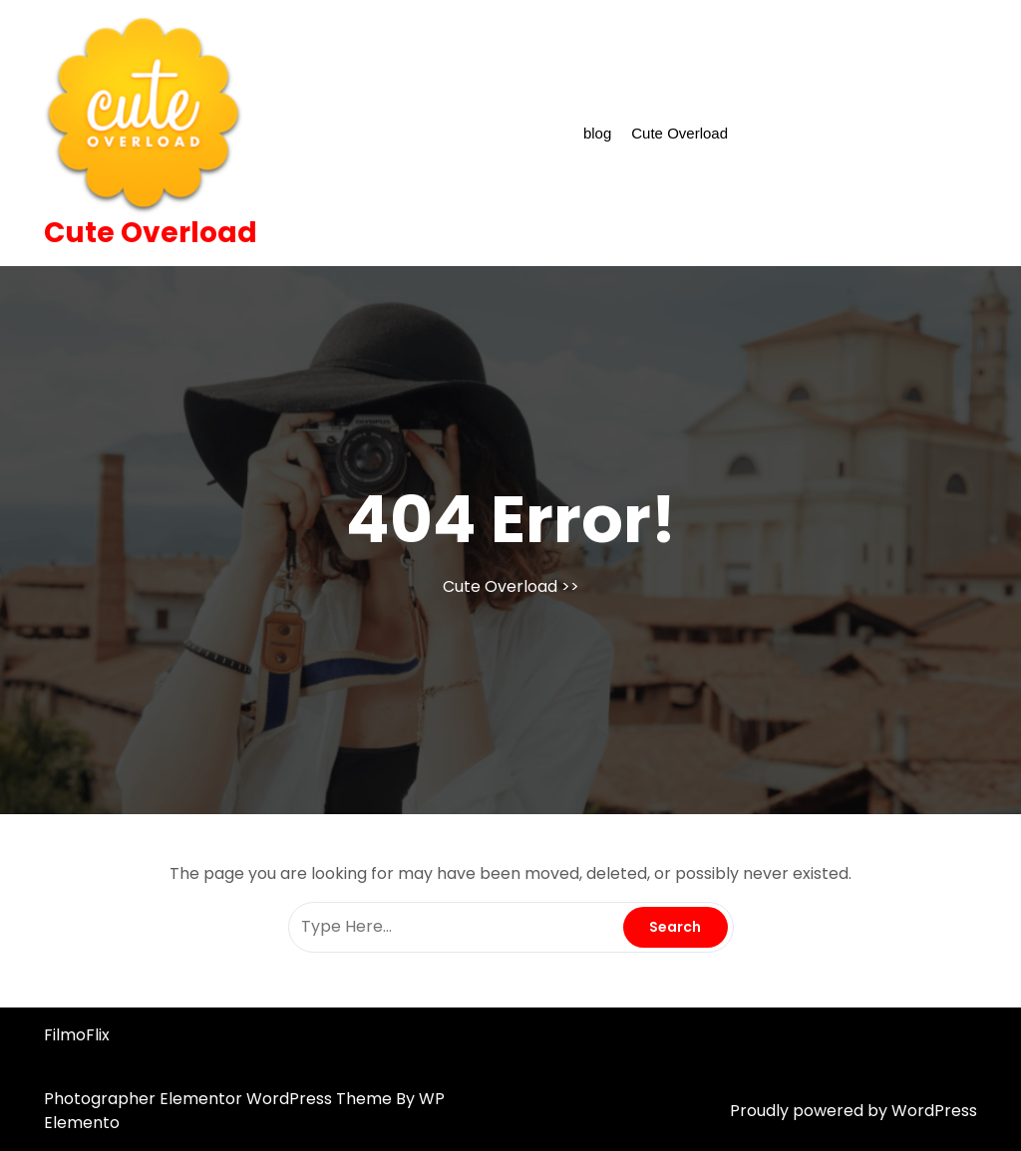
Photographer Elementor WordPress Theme (220, 1098)
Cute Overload (150, 232)
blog (597, 133)
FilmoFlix (77, 1034)
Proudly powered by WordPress (853, 1110)
